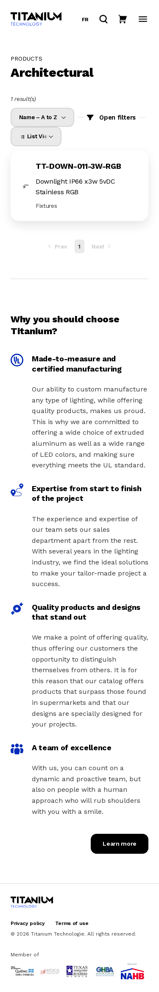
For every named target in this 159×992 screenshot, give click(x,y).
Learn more (120, 843)
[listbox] (42, 117)
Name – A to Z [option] (37, 117)
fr (85, 19)
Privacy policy (28, 923)
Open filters (117, 117)
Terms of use (72, 923)
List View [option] (35, 136)
